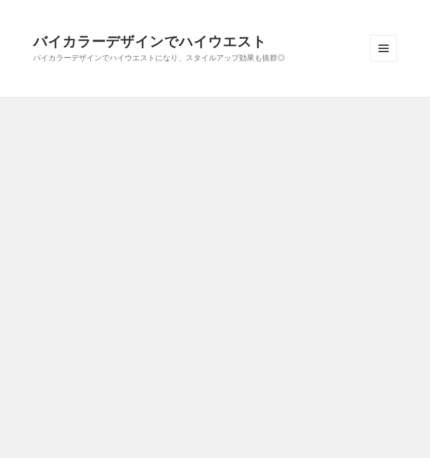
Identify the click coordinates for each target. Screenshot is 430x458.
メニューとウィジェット (383, 61)
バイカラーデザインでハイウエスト (150, 40)
